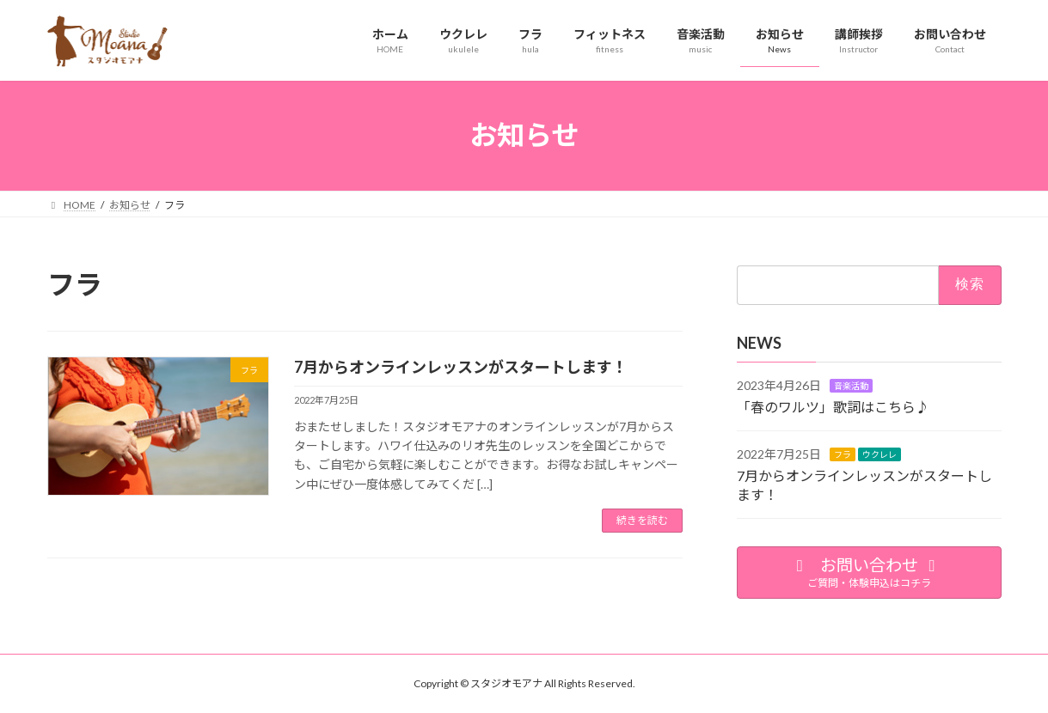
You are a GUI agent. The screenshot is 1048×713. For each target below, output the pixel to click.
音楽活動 (851, 385)
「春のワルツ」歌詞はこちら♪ (833, 407)
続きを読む (642, 520)
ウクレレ (879, 453)
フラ (842, 453)
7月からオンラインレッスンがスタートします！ (461, 366)
